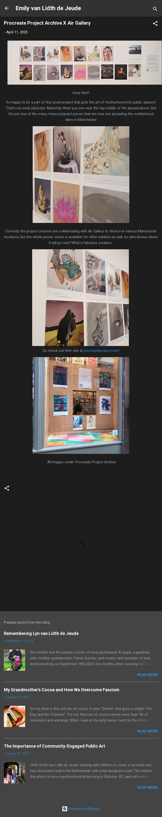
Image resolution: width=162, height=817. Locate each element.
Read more (147, 675)
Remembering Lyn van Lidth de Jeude (41, 633)
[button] (155, 24)
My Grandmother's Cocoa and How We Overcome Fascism (61, 689)
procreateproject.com (101, 350)
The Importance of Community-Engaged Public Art (54, 746)
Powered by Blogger (81, 809)
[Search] (155, 9)
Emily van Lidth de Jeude (48, 8)
